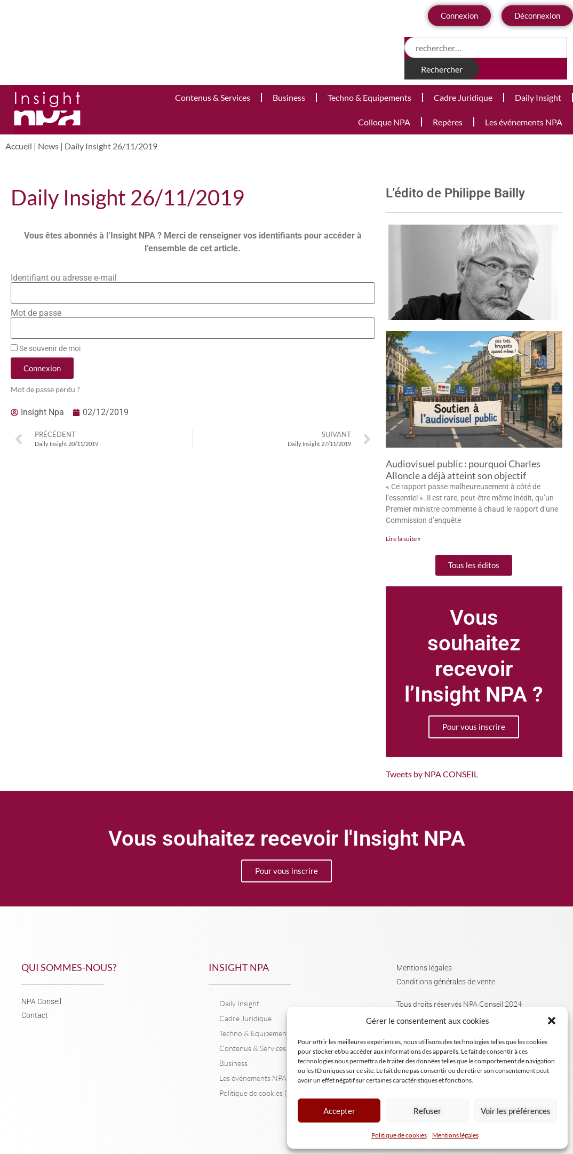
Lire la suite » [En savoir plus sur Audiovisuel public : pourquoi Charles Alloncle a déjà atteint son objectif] (403, 539)
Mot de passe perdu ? (45, 389)
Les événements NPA (523, 122)
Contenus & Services (212, 97)
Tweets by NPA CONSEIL (432, 774)
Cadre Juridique (463, 97)
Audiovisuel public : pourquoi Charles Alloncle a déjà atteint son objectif (463, 469)
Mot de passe (36, 313)
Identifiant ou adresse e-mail (64, 278)
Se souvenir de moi (46, 348)
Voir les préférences (516, 1111)
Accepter (339, 1111)
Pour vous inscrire (473, 726)
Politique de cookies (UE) (258, 1092)
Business (289, 97)
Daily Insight (538, 97)
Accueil (18, 146)
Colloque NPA (384, 122)
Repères (448, 122)
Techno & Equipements (369, 97)
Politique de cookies (399, 1135)
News (48, 146)
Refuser (427, 1111)
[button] (551, 1020)
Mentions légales (455, 1135)
